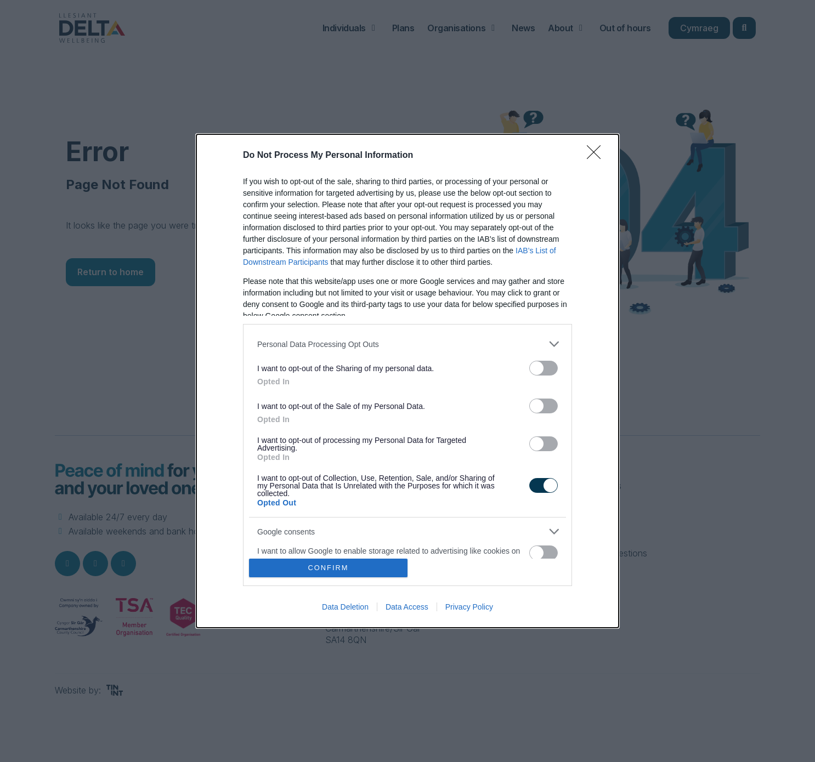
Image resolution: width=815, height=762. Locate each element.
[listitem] (407, 344)
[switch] (543, 368)
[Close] (597, 155)
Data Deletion (345, 606)
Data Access (407, 606)
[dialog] (407, 381)
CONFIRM (328, 568)
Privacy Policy (469, 606)
